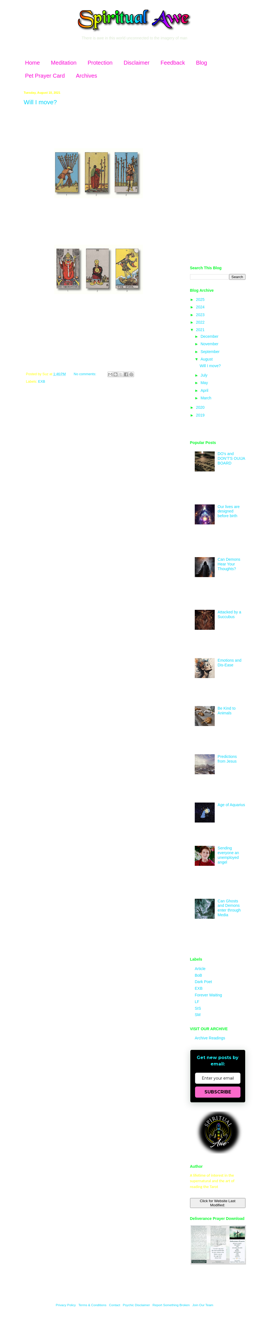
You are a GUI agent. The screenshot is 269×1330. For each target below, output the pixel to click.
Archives (86, 76)
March (206, 398)
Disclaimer (136, 63)
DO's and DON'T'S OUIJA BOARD (231, 458)
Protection (100, 63)
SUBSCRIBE (217, 1092)
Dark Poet (203, 981)
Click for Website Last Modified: (217, 1203)
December (210, 336)
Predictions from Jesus (227, 758)
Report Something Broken (172, 1305)
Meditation (63, 63)
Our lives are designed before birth (229, 511)
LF (197, 1001)
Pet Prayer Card (45, 76)
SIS (198, 1008)
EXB (41, 382)
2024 (201, 307)
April (205, 390)
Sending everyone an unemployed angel (228, 855)
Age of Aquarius (231, 805)
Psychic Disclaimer (136, 1305)
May (205, 382)
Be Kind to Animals (227, 710)
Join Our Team (202, 1305)
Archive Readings (210, 1038)
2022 (201, 322)
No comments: (85, 374)
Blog (201, 63)
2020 (201, 407)
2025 (201, 299)
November (210, 344)
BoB (198, 975)
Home (32, 63)
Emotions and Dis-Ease (230, 662)
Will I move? (40, 102)
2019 (201, 415)
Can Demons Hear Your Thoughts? (229, 564)
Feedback (173, 63)
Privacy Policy (66, 1305)
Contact (114, 1305)
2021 (201, 330)
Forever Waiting (208, 995)
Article (200, 968)
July (205, 375)
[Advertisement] (217, 174)
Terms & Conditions (92, 1305)
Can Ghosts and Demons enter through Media (229, 908)
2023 (201, 315)
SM (198, 1014)
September (211, 351)
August (207, 359)
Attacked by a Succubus (229, 614)
